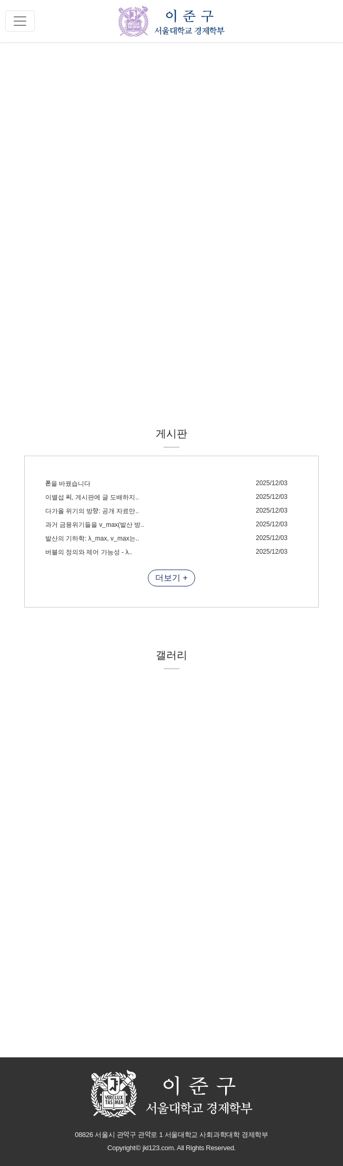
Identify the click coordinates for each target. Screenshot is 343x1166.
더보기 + (171, 577)
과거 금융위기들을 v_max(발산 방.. (94, 524)
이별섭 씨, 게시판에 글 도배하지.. (92, 497)
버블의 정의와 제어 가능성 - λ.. (88, 552)
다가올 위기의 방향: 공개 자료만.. (92, 511)
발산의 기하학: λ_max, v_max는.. (92, 538)
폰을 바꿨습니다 (67, 483)
